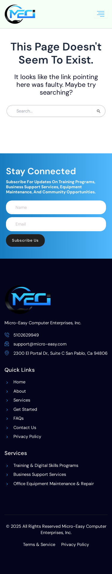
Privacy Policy (75, 544)
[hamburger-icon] (101, 14)
